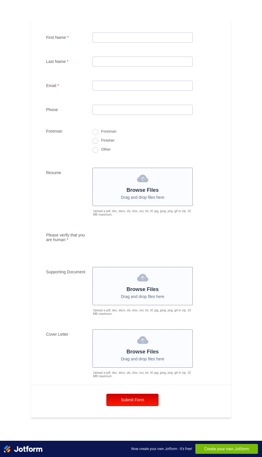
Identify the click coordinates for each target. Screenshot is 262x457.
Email (52, 85)
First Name (57, 37)
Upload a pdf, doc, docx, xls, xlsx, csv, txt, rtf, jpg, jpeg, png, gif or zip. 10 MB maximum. (142, 212)
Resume (53, 172)
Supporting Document (65, 272)
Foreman (108, 131)
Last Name (57, 61)
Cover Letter (57, 334)
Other (106, 149)
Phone (52, 109)
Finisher (108, 140)
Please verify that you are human (65, 237)
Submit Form (132, 400)
